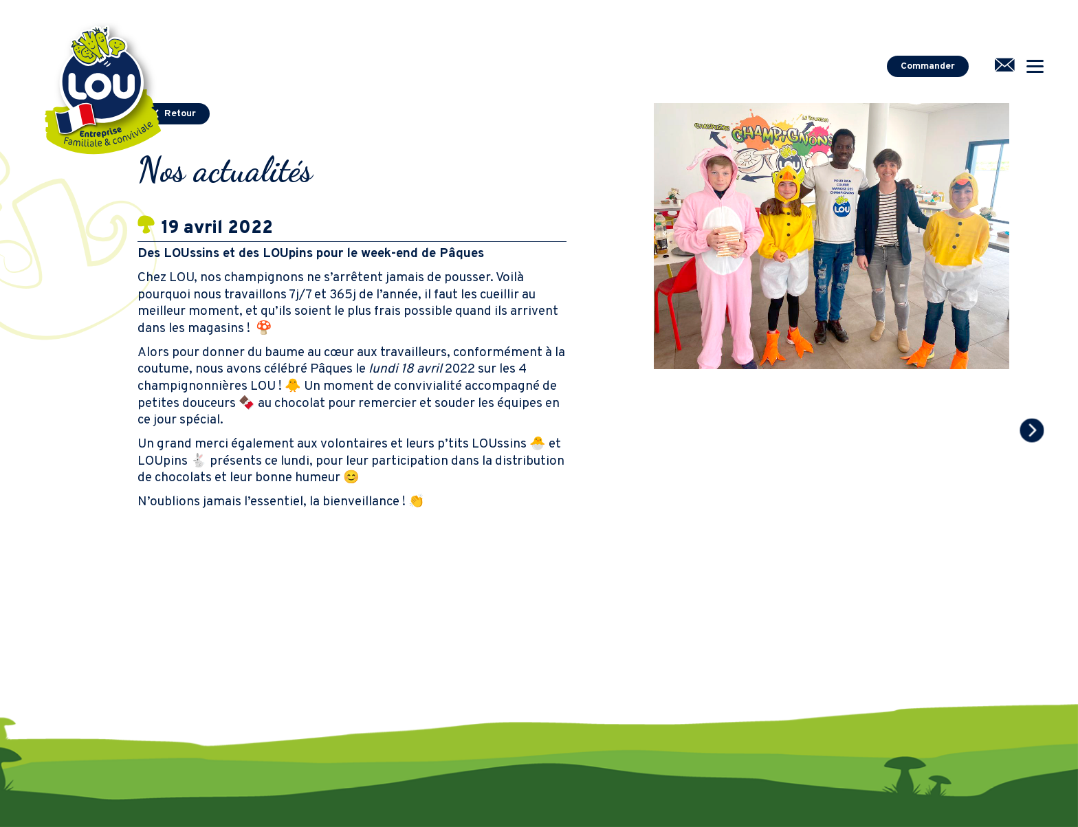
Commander (928, 66)
